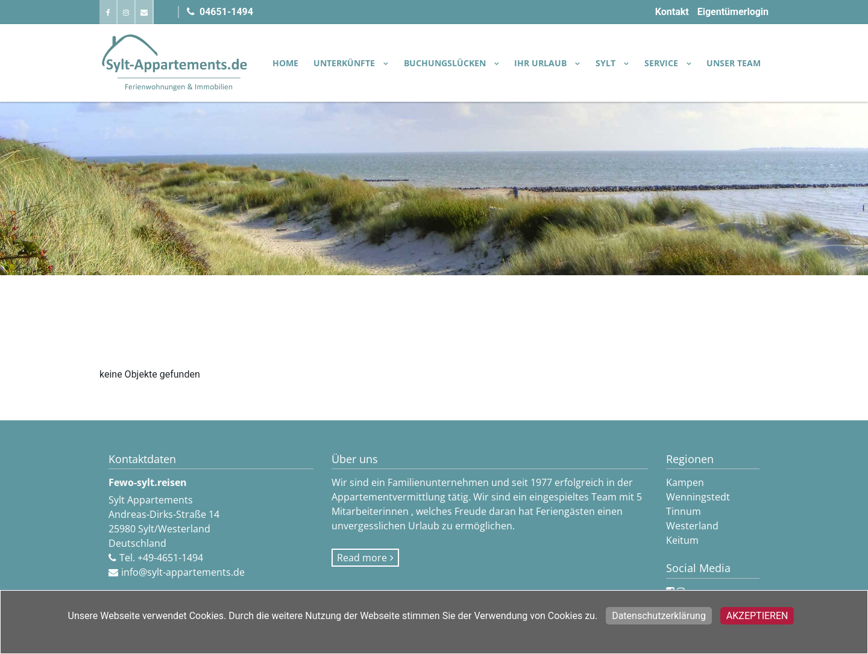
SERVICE (662, 63)
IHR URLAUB (541, 63)
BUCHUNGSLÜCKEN (446, 63)
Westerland (692, 525)
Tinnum (683, 511)
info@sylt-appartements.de (183, 572)
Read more (362, 557)
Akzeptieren (757, 615)
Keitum (682, 540)
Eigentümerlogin (733, 11)
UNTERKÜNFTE (345, 63)
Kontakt (672, 11)
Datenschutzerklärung (659, 615)
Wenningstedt (698, 496)
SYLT (607, 63)
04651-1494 (220, 11)
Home (285, 63)
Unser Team (733, 63)
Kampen (685, 482)
